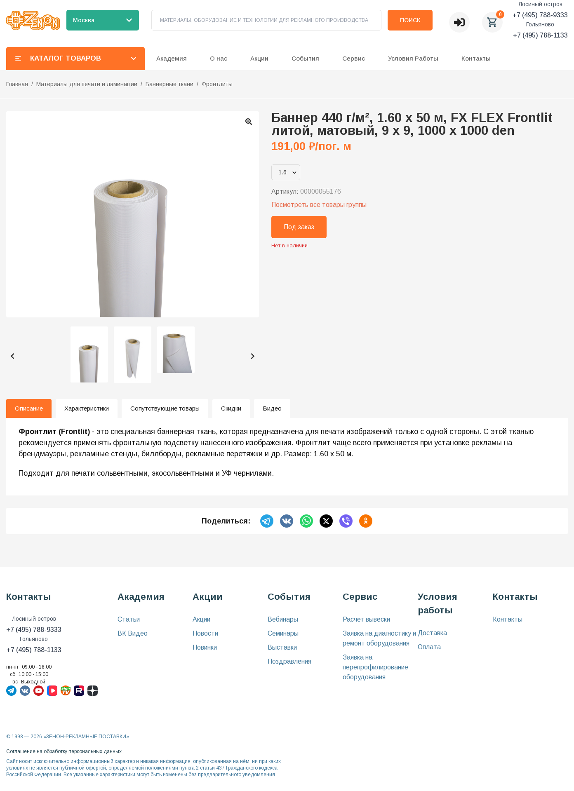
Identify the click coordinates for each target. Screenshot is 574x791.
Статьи (129, 619)
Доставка (432, 632)
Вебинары (283, 619)
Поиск (410, 20)
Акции (201, 619)
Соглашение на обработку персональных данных (64, 751)
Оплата (429, 646)
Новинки (205, 647)
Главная (17, 84)
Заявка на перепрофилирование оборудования (375, 667)
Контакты (476, 58)
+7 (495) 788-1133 (540, 35)
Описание (29, 408)
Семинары (283, 633)
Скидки (231, 408)
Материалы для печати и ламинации (86, 84)
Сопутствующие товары (165, 408)
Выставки (282, 647)
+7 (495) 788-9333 (540, 15)
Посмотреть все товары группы (319, 204)
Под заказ (299, 226)
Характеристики (86, 408)
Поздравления (289, 661)
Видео (272, 408)
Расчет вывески (366, 619)
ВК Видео (133, 633)
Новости (205, 633)
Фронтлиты (217, 84)
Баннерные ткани (169, 84)
